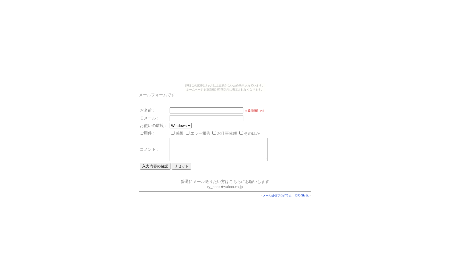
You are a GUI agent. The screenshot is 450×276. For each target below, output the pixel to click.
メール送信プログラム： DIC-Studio (286, 199)
